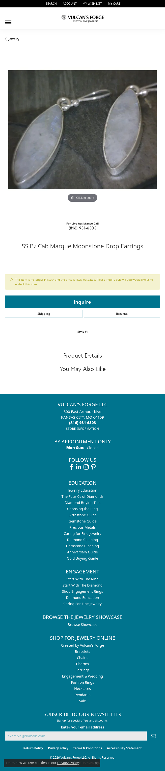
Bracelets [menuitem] (82, 651)
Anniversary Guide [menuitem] (82, 552)
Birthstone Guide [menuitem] (82, 515)
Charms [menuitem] (82, 663)
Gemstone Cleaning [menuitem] (82, 546)
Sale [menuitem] (82, 701)
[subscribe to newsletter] (153, 736)
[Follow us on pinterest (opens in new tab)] (93, 467)
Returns (122, 314)
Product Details (82, 355)
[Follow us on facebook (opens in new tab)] (71, 467)
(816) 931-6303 (83, 227)
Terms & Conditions (87, 748)
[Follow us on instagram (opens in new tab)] (86, 467)
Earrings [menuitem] (82, 670)
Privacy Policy (58, 748)
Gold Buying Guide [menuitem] (82, 558)
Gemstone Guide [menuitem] (82, 521)
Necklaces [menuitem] (82, 688)
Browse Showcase (82, 624)
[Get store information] (82, 429)
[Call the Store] (82, 422)
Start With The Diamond (82, 585)
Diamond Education (82, 597)
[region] (82, 132)
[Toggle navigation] (8, 20)
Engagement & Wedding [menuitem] (82, 676)
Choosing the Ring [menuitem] (82, 508)
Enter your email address (82, 727)
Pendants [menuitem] (82, 694)
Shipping (43, 314)
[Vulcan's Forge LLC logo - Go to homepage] (82, 18)
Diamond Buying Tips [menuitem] (82, 502)
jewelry (13, 39)
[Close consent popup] (96, 763)
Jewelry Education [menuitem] (82, 490)
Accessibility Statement (124, 748)
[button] (51, 3)
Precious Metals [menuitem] (82, 527)
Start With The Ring (82, 579)
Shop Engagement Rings (82, 591)
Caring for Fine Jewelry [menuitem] (82, 533)
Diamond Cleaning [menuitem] (82, 539)
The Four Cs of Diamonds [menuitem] (82, 496)
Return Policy (33, 748)
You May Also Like (83, 369)
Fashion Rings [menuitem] (82, 682)
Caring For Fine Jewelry (82, 603)
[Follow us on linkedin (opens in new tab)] (78, 467)
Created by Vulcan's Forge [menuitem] (82, 645)
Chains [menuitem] (82, 657)
